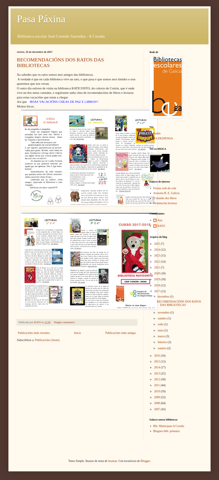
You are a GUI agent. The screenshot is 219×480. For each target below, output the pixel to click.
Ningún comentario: (65, 322)
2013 (157, 373)
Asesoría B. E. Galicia (166, 193)
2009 (157, 397)
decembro (164, 296)
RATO (161, 225)
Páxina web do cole (164, 188)
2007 (157, 409)
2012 (157, 379)
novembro (164, 312)
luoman (112, 461)
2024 (157, 249)
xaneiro (162, 348)
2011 (157, 385)
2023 (157, 255)
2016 (157, 355)
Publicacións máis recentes (34, 333)
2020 (157, 273)
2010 (157, 391)
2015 (157, 361)
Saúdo (157, 133)
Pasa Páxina (41, 18)
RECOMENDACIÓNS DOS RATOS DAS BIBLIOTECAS (179, 303)
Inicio (77, 333)
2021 (157, 267)
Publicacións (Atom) (47, 340)
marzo (162, 336)
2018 (157, 285)
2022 (157, 261)
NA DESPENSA (163, 138)
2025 (157, 243)
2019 (157, 279)
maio (161, 330)
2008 (157, 403)
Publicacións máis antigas (120, 333)
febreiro (163, 342)
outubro (162, 318)
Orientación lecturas (165, 203)
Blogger (145, 461)
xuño (161, 324)
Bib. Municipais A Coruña (168, 426)
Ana (160, 220)
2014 (157, 367)
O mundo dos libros (165, 198)
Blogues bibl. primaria (166, 431)
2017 (157, 291)
